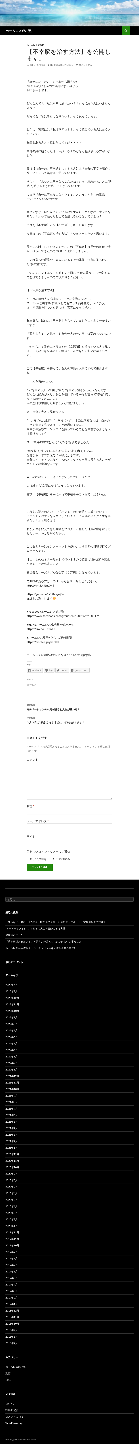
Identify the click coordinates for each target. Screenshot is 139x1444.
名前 (30, 806)
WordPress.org (14, 1423)
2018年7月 (11, 1343)
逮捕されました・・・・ (19, 935)
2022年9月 (11, 1017)
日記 (7, 1379)
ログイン (10, 1403)
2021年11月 (12, 1082)
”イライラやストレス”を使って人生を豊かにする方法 (35, 928)
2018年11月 (12, 1317)
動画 (7, 1373)
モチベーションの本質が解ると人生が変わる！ (69, 707)
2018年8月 (11, 1336)
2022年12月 (12, 997)
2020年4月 (11, 1206)
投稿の (11, 1410)
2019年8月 (11, 1258)
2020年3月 (11, 1212)
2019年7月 (11, 1264)
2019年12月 (12, 1232)
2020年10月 (12, 1167)
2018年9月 (11, 1330)
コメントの (14, 1416)
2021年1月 (11, 1147)
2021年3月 (11, 1134)
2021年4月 (11, 1128)
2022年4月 (11, 1049)
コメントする (85, 65)
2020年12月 (12, 1154)
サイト (31, 836)
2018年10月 (12, 1323)
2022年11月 (12, 1004)
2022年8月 (11, 1023)
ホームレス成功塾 (18, 31)
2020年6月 (11, 1193)
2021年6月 (11, 1115)
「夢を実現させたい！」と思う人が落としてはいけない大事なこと (43, 941)
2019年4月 (11, 1284)
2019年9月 (11, 1251)
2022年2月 (11, 1062)
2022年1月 (11, 1069)
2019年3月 (11, 1291)
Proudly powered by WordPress (20, 1439)
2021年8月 (11, 1102)
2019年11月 (12, 1238)
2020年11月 (12, 1160)
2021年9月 (11, 1095)
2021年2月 (11, 1141)
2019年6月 (11, 1271)
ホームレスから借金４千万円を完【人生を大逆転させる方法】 (40, 948)
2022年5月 (11, 1043)
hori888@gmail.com (61, 65)
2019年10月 (12, 1245)
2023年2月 (11, 991)
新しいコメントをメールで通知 (50, 851)
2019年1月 (11, 1304)
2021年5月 (11, 1121)
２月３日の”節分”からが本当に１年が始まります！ (69, 720)
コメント (32, 759)
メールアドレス (38, 821)
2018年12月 (12, 1310)
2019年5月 (11, 1277)
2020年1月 (11, 1225)
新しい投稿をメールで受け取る (50, 859)
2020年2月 (11, 1219)
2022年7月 (11, 1030)
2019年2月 (11, 1297)
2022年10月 (12, 1010)
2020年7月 (11, 1186)
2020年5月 (11, 1199)
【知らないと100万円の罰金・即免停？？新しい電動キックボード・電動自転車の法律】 (55, 922)
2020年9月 (11, 1173)
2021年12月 (12, 1076)
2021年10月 (12, 1089)
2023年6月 (11, 984)
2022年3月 (11, 1056)
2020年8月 (11, 1180)
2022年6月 (11, 1036)
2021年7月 (11, 1108)
